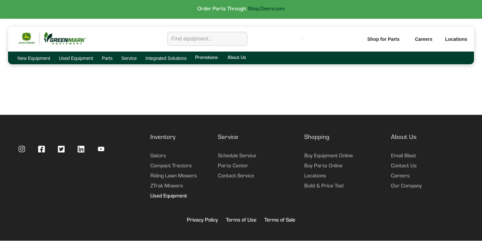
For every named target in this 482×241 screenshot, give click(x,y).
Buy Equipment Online (328, 156)
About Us (237, 58)
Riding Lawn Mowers (173, 176)
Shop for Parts (383, 39)
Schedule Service (237, 156)
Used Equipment (168, 196)
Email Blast (403, 156)
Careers (423, 39)
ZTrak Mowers (166, 186)
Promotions (206, 58)
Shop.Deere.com (266, 9)
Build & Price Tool (323, 186)
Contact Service (236, 176)
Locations (315, 176)
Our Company (406, 186)
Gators (158, 156)
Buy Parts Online (323, 166)
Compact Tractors (171, 166)
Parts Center (233, 166)
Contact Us (404, 166)
